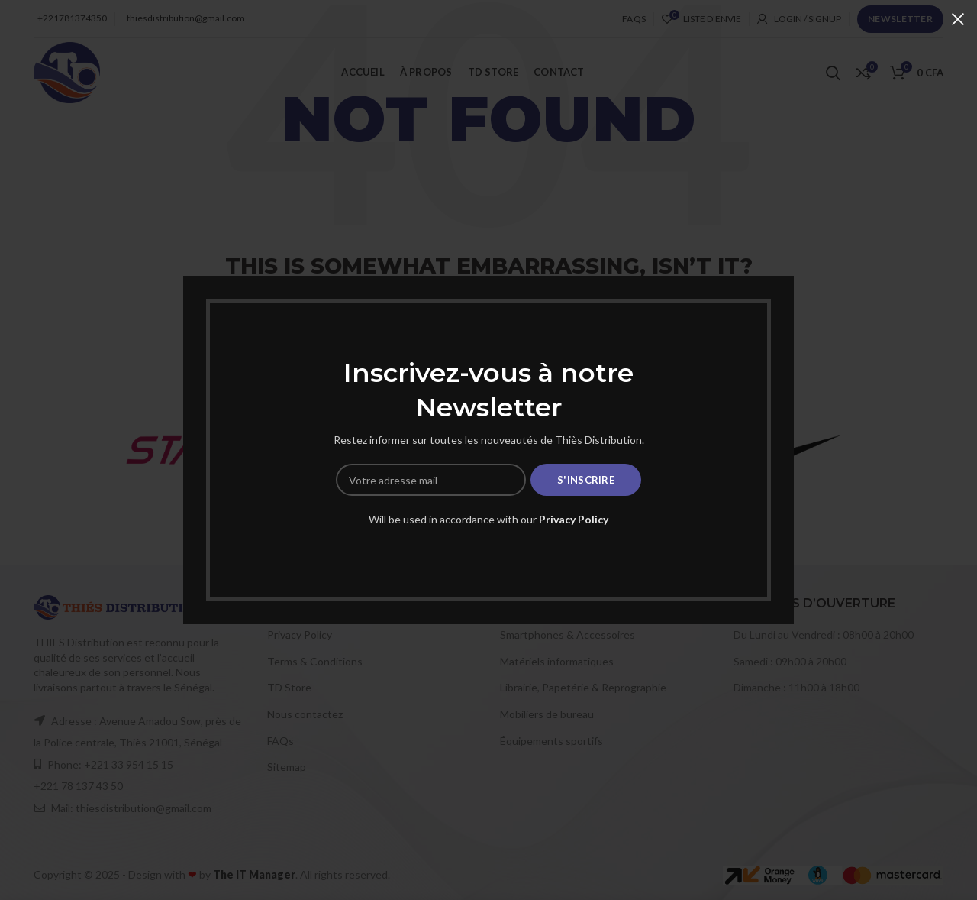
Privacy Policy (573, 519)
